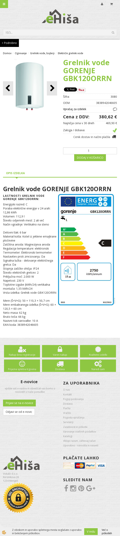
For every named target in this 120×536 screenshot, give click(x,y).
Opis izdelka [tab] (15, 173)
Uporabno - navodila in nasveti (80, 445)
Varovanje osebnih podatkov (79, 431)
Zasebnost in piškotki (75, 427)
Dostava (60, 369)
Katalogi (67, 436)
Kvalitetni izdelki (98, 354)
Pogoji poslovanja (73, 399)
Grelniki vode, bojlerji (42, 53)
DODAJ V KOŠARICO (90, 157)
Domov (7, 53)
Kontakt (67, 394)
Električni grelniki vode (70, 53)
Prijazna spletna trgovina (22, 369)
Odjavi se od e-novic (19, 412)
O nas (66, 389)
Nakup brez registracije (22, 354)
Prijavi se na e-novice (19, 403)
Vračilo (67, 413)
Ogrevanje (21, 53)
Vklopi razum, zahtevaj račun (79, 441)
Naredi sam (98, 369)
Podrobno (9, 43)
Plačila (66, 408)
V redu (91, 531)
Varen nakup (60, 354)
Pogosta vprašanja (73, 417)
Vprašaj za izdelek (74, 109)
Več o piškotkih (107, 531)
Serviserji (68, 422)
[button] (52, 88)
